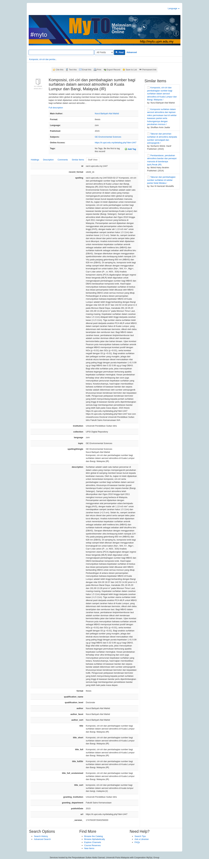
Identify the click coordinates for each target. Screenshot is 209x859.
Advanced (132, 52)
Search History (41, 836)
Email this (86, 69)
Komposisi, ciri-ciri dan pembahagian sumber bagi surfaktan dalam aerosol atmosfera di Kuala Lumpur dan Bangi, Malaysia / (162, 93)
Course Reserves (92, 845)
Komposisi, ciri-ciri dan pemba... (43, 59)
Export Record (113, 69)
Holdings (35, 159)
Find (119, 52)
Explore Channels (92, 842)
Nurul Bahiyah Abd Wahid (107, 113)
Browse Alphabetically (94, 839)
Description (48, 159)
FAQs (137, 842)
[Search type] (104, 52)
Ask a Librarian (142, 839)
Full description (56, 107)
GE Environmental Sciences (108, 137)
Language (173, 8)
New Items (89, 848)
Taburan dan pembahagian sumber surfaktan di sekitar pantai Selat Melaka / (161, 180)
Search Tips (140, 836)
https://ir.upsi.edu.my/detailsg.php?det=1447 (116, 142)
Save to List (131, 69)
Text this (73, 69)
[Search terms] (61, 52)
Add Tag (130, 149)
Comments (63, 159)
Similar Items (78, 159)
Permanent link (149, 69)
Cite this (60, 69)
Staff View (92, 159)
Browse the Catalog (93, 836)
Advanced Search (42, 839)
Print (99, 69)
